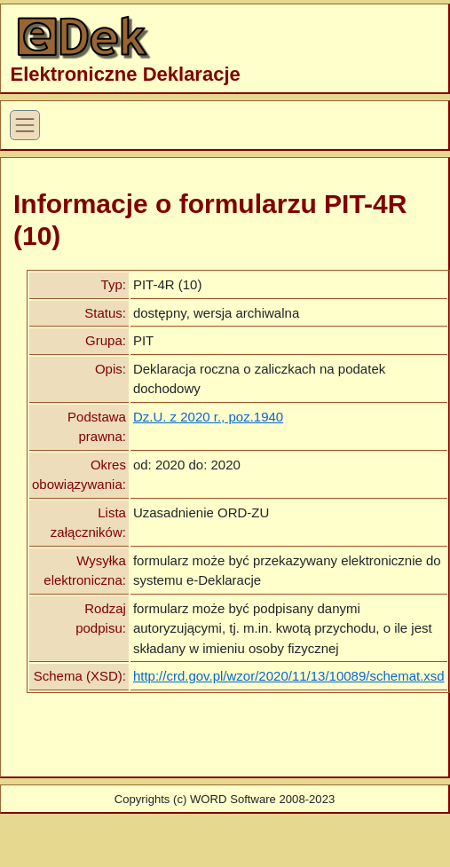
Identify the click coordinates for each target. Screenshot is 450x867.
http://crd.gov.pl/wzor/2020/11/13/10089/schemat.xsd (289, 675)
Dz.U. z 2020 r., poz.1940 (208, 416)
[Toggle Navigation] (25, 125)
